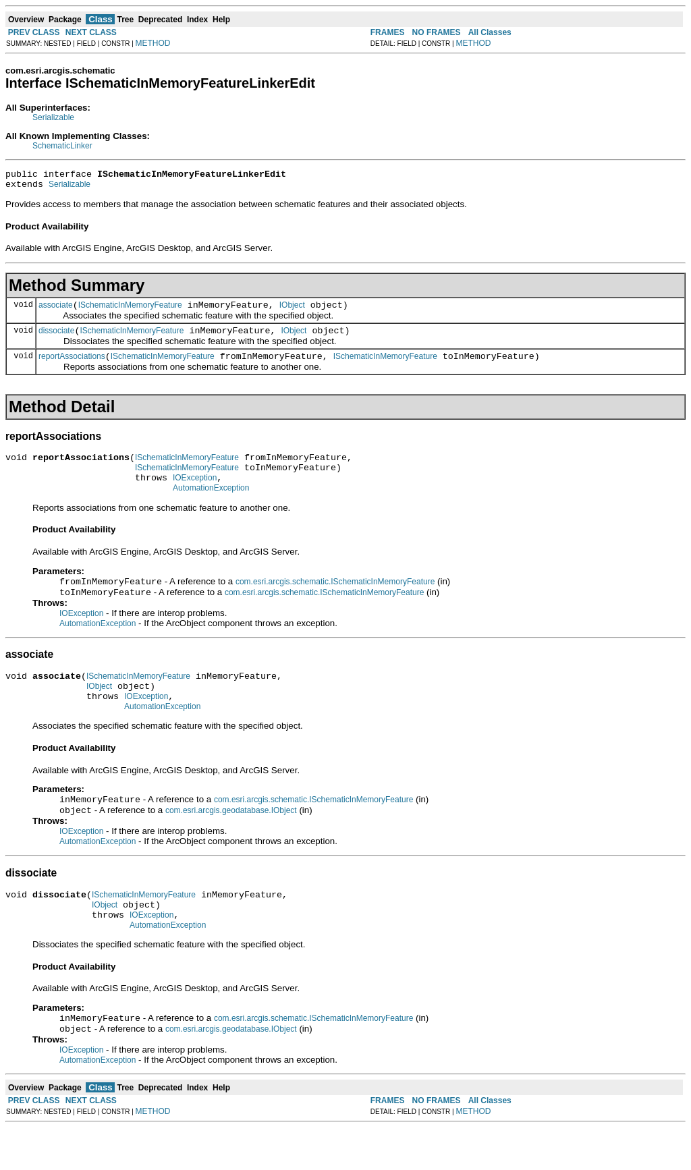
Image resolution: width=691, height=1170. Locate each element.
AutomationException (211, 506)
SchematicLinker (62, 145)
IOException (195, 494)
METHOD (153, 43)
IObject (292, 311)
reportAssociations (71, 366)
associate (55, 311)
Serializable (53, 117)
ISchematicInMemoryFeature (130, 311)
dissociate (56, 338)
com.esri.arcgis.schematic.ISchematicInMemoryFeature (335, 601)
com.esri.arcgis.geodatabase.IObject (231, 842)
